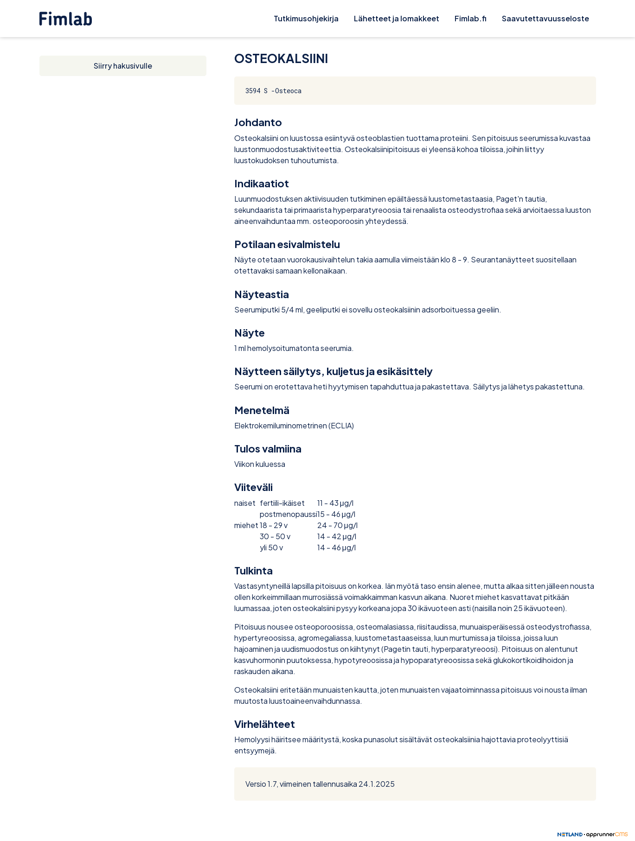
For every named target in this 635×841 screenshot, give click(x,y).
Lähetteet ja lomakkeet (396, 18)
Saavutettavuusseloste (545, 18)
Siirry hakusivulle (123, 65)
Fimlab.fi (471, 18)
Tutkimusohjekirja (306, 18)
